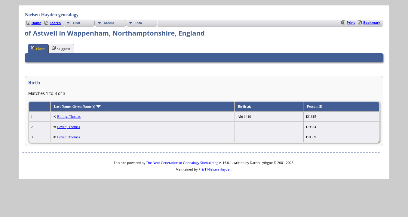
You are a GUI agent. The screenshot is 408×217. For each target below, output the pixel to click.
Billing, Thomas (69, 117)
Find (76, 22)
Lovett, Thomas (68, 127)
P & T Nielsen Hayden (215, 169)
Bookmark (371, 22)
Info (138, 22)
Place (38, 49)
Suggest (61, 49)
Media (109, 22)
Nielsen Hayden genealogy (52, 14)
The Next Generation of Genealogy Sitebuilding (182, 162)
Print (351, 22)
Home (36, 22)
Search (55, 22)
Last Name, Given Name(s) (77, 106)
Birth (244, 106)
